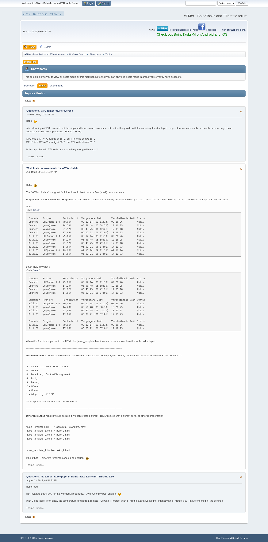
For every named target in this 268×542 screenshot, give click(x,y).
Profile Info (30, 62)
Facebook (211, 30)
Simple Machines (45, 538)
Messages (29, 85)
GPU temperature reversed (57, 110)
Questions (32, 110)
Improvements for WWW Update (59, 168)
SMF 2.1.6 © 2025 (28, 538)
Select (36, 210)
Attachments (56, 85)
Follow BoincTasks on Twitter (183, 30)
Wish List (32, 168)
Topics (42, 85)
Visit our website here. (233, 30)
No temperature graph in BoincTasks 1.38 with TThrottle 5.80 (77, 476)
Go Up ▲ (243, 538)
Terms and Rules (230, 538)
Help (218, 538)
